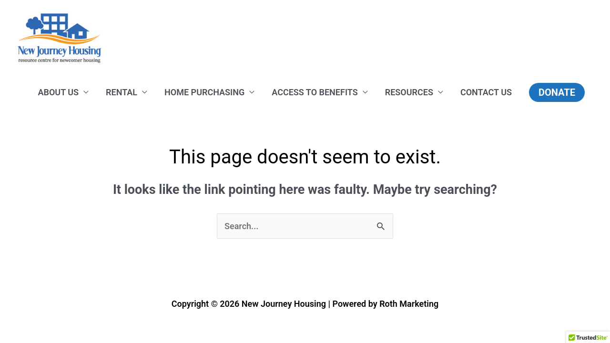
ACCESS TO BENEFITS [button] (314, 92)
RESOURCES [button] (409, 92)
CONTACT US (486, 92)
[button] (557, 92)
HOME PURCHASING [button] (204, 92)
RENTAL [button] (121, 92)
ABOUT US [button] (58, 92)
